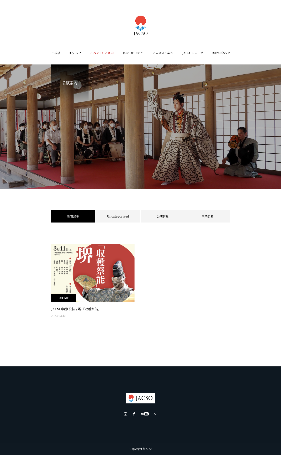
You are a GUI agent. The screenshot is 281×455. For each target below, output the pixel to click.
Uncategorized (118, 216)
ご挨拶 (55, 53)
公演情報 (163, 216)
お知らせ (75, 53)
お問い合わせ (221, 53)
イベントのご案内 (102, 53)
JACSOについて (133, 53)
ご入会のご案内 (163, 53)
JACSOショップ (192, 53)
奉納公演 (207, 216)
